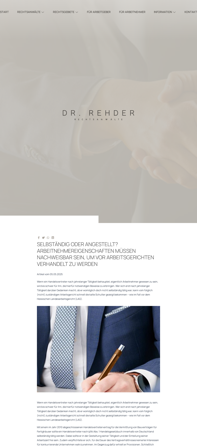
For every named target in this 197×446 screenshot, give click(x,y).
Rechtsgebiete (65, 12)
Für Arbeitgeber (99, 12)
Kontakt (191, 12)
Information (165, 12)
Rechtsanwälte (31, 12)
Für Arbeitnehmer (132, 12)
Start (4, 12)
